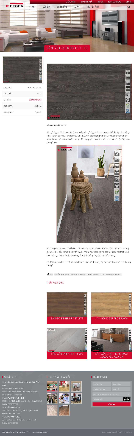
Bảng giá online (114, 2)
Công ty (46, 6)
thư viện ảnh (92, 6)
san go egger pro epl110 (113, 274)
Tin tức (100, 2)
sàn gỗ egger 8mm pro (61, 274)
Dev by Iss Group (125, 432)
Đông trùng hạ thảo (110, 432)
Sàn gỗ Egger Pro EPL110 (95, 274)
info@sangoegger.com (15, 395)
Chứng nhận (71, 2)
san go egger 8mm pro (78, 274)
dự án (76, 6)
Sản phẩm (62, 6)
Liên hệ (128, 2)
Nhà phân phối (86, 2)
